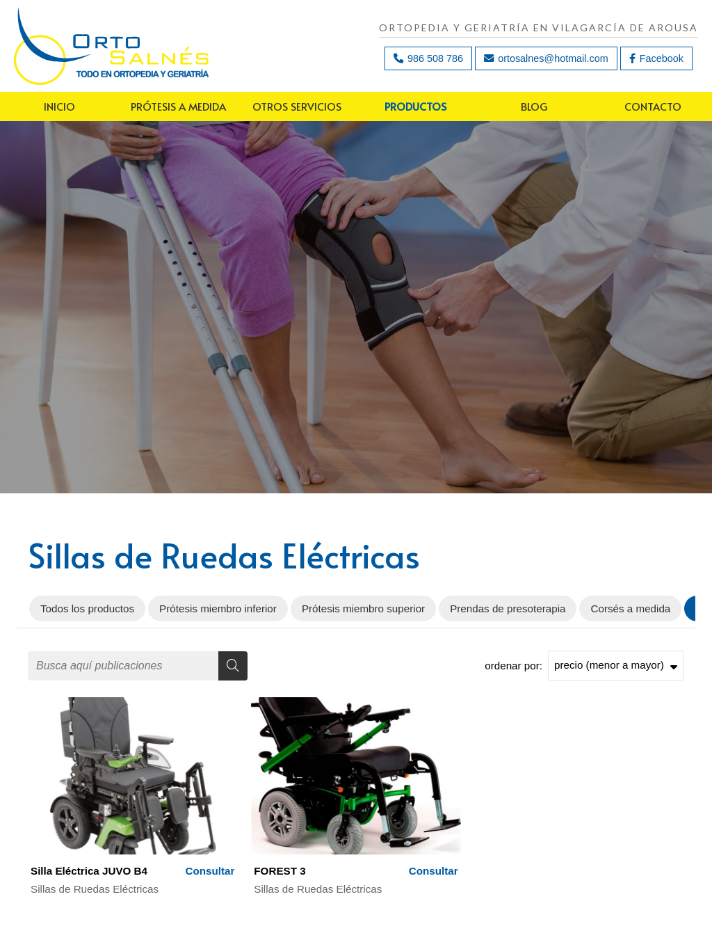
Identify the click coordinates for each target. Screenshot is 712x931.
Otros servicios (296, 106)
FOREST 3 (279, 871)
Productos (415, 106)
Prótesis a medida (178, 106)
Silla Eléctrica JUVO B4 (89, 871)
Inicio (59, 106)
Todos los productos (87, 608)
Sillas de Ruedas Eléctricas (95, 889)
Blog (534, 106)
